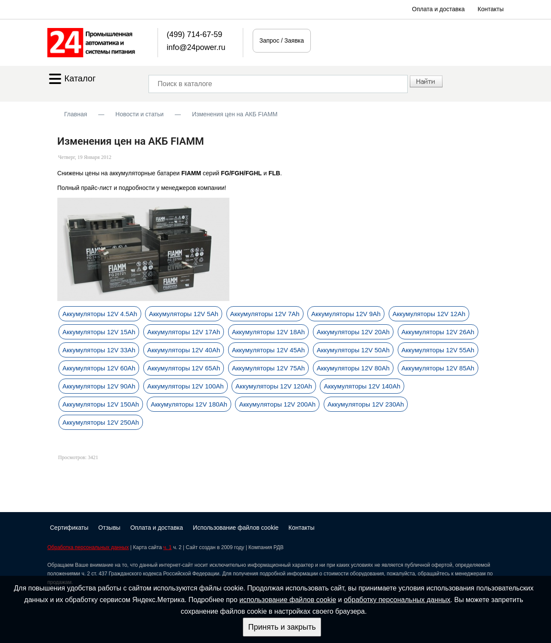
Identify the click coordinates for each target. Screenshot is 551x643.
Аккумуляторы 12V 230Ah (366, 404)
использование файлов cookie (287, 599)
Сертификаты (69, 527)
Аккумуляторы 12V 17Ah (183, 331)
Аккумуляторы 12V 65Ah (183, 368)
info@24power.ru (196, 47)
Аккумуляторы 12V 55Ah (438, 350)
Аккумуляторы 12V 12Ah (429, 313)
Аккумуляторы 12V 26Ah (438, 331)
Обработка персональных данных (88, 547)
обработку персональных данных (397, 599)
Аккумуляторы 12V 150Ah (100, 404)
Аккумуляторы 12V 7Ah (265, 313)
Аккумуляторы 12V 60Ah (98, 368)
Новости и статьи (139, 114)
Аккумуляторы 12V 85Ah (438, 368)
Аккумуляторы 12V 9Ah (346, 313)
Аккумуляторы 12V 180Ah (189, 404)
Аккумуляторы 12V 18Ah (268, 331)
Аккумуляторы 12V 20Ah (353, 331)
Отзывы (109, 527)
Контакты (491, 9)
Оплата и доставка (438, 9)
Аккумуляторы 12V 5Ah (183, 313)
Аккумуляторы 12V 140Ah (362, 386)
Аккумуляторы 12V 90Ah (98, 386)
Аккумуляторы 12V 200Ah (277, 404)
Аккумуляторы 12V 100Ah (185, 386)
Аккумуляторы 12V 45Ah (268, 350)
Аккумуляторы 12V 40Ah (183, 350)
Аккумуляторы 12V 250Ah (100, 422)
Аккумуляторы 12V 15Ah (98, 331)
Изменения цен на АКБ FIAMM (235, 114)
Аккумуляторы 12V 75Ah (268, 368)
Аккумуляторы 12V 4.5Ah (99, 313)
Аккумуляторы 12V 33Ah (98, 350)
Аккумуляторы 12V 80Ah (353, 368)
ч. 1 (167, 547)
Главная (75, 114)
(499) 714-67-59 (194, 34)
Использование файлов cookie (236, 527)
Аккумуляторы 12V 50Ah (353, 350)
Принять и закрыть (282, 627)
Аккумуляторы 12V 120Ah (273, 386)
